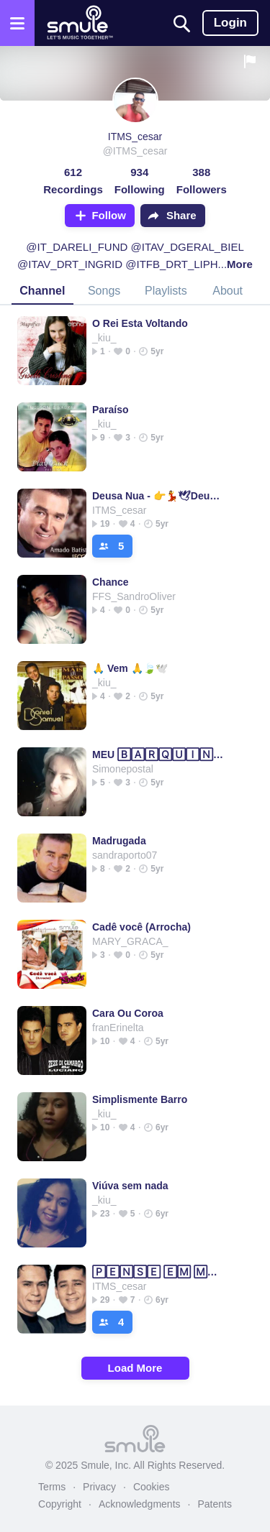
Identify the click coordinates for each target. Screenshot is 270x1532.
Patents (214, 1504)
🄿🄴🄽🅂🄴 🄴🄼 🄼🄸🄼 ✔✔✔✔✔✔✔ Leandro (158, 1272)
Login (230, 22)
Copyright (59, 1504)
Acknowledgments (140, 1504)
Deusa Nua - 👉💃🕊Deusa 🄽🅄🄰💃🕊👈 (158, 496)
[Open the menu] (17, 23)
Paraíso (110, 409)
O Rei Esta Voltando (140, 323)
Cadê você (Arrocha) (141, 927)
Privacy (99, 1486)
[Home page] (79, 23)
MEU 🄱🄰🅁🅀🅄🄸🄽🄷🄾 (158, 754)
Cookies (151, 1486)
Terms (52, 1486)
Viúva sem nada (130, 1185)
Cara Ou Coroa (127, 1013)
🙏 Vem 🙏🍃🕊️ (130, 668)
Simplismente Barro (139, 1099)
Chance (110, 582)
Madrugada (119, 840)
